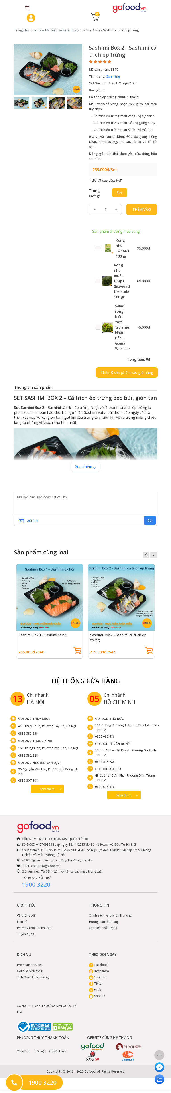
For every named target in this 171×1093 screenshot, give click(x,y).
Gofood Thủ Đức (109, 719)
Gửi (149, 520)
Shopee (97, 996)
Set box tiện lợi (44, 30)
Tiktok (96, 983)
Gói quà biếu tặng (29, 971)
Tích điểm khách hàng (33, 977)
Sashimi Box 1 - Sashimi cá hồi (44, 635)
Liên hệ (22, 921)
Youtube (97, 977)
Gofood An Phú (108, 769)
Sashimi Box (67, 30)
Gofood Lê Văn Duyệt (113, 744)
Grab (95, 989)
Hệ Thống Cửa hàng (85, 681)
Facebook (98, 965)
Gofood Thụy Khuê (34, 719)
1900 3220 (36, 884)
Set (120, 192)
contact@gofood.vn (45, 866)
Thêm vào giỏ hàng (141, 211)
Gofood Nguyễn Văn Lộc (39, 763)
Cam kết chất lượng (103, 928)
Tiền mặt (39, 1048)
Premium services (30, 965)
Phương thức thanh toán (34, 928)
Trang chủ (21, 30)
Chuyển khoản (58, 1048)
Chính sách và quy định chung (110, 915)
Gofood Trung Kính (35, 741)
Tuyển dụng (25, 934)
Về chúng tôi (26, 915)
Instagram (99, 971)
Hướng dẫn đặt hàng (104, 921)
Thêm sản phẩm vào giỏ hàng (126, 372)
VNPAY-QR (23, 1048)
